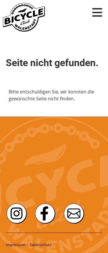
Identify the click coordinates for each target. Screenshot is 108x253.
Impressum (15, 244)
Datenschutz (40, 244)
